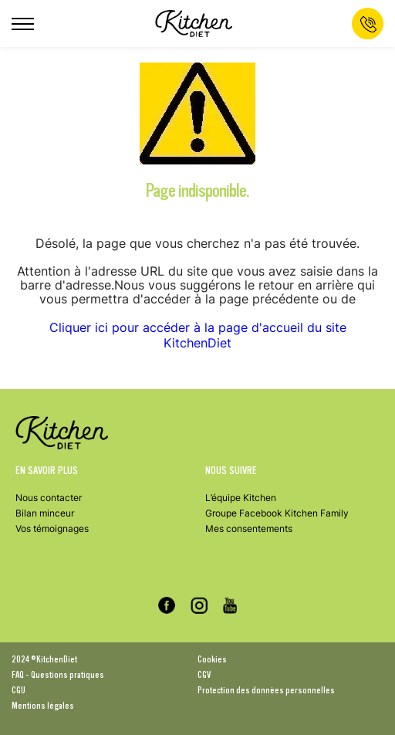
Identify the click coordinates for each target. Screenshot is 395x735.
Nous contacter (48, 497)
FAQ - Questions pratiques (58, 674)
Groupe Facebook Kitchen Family (277, 513)
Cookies (212, 659)
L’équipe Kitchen (240, 497)
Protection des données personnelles (266, 690)
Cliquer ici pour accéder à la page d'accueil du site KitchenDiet (197, 335)
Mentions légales (43, 705)
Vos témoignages (52, 528)
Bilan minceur (44, 513)
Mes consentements (248, 528)
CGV (204, 674)
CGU (18, 690)
